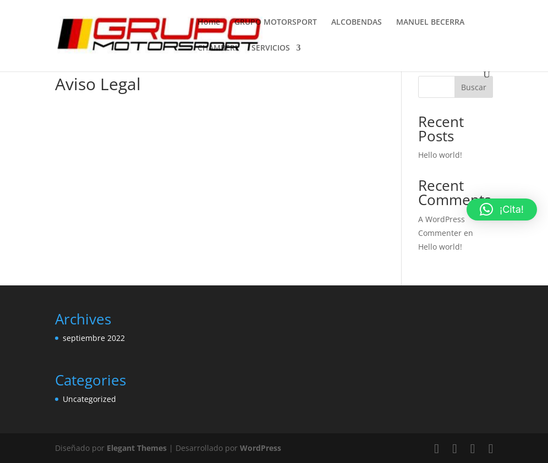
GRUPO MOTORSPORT (275, 22)
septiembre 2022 (94, 338)
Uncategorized (89, 399)
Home (209, 22)
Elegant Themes (137, 448)
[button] (502, 210)
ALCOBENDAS (356, 22)
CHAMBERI (217, 48)
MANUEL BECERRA (430, 22)
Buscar (473, 87)
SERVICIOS (270, 48)
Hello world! (440, 155)
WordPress (260, 448)
